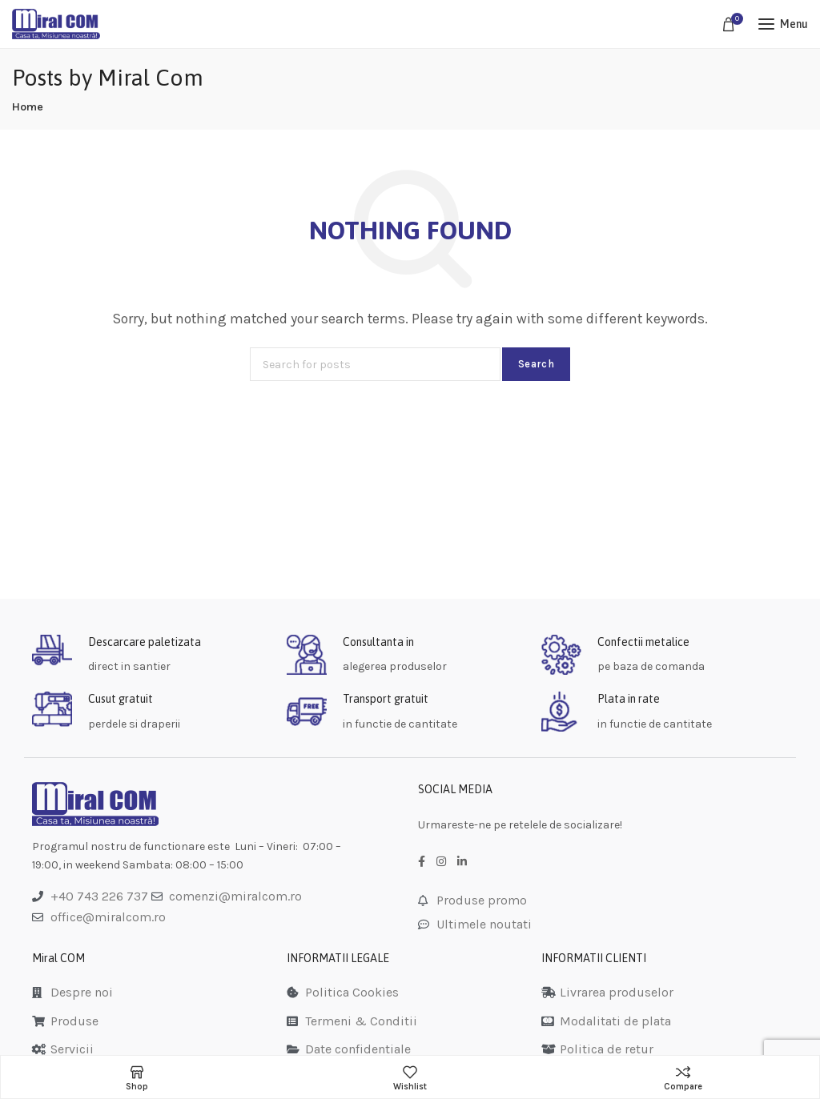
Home (27, 107)
